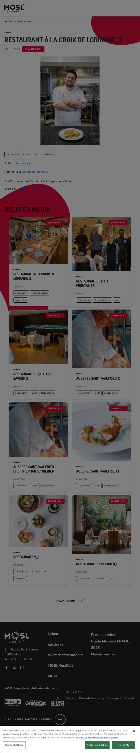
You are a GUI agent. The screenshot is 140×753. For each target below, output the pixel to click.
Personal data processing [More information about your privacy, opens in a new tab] (89, 742)
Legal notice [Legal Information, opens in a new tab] (111, 742)
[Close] (134, 735)
